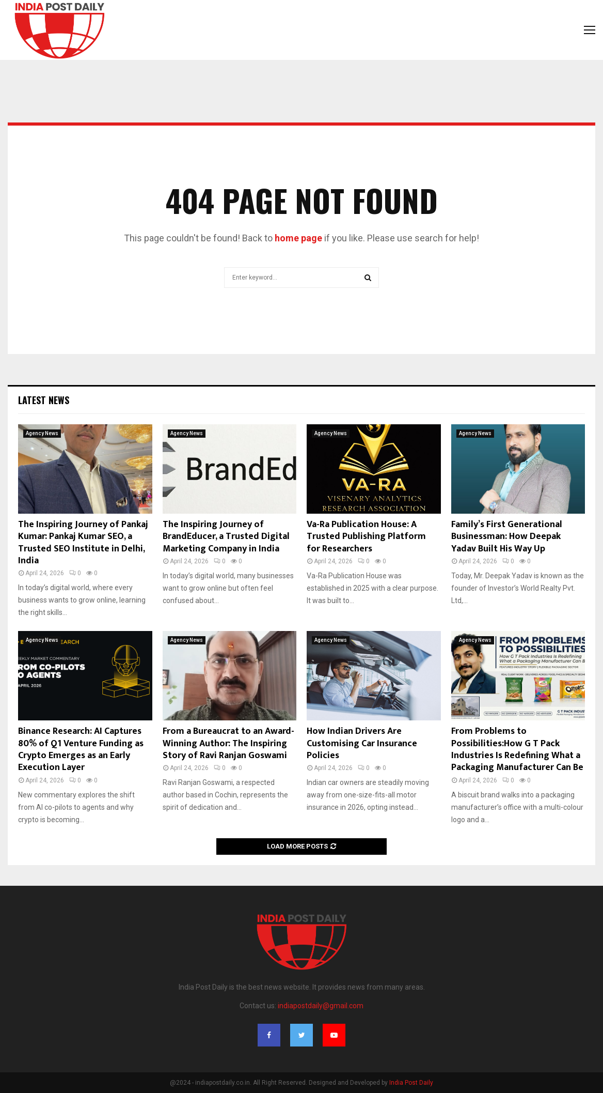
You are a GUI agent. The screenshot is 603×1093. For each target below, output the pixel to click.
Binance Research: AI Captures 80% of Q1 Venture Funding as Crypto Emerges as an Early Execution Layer (81, 749)
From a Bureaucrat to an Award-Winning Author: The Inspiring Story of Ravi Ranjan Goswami (228, 743)
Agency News (42, 433)
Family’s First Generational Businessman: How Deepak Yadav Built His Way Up (506, 537)
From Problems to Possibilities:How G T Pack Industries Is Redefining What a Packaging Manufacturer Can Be (517, 749)
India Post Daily (411, 1082)
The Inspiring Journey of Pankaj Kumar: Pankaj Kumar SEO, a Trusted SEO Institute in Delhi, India (83, 542)
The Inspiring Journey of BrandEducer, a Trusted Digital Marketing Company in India (226, 537)
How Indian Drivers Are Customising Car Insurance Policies (362, 743)
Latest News (43, 400)
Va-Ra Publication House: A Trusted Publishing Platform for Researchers (366, 537)
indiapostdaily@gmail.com (320, 1006)
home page (298, 238)
